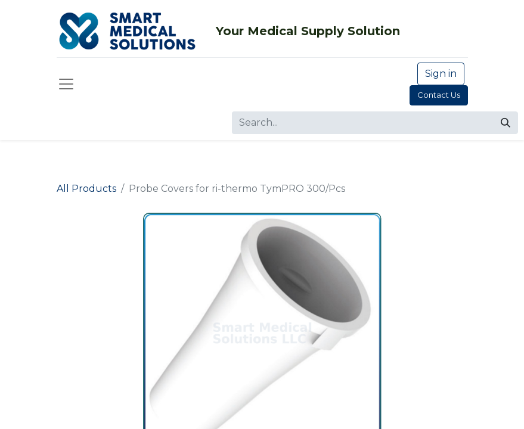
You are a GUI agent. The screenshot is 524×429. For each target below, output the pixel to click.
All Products (86, 188)
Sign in (441, 73)
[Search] (505, 122)
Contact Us (438, 95)
